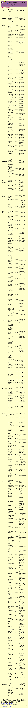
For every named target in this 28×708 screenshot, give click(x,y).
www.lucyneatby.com (6, 706)
